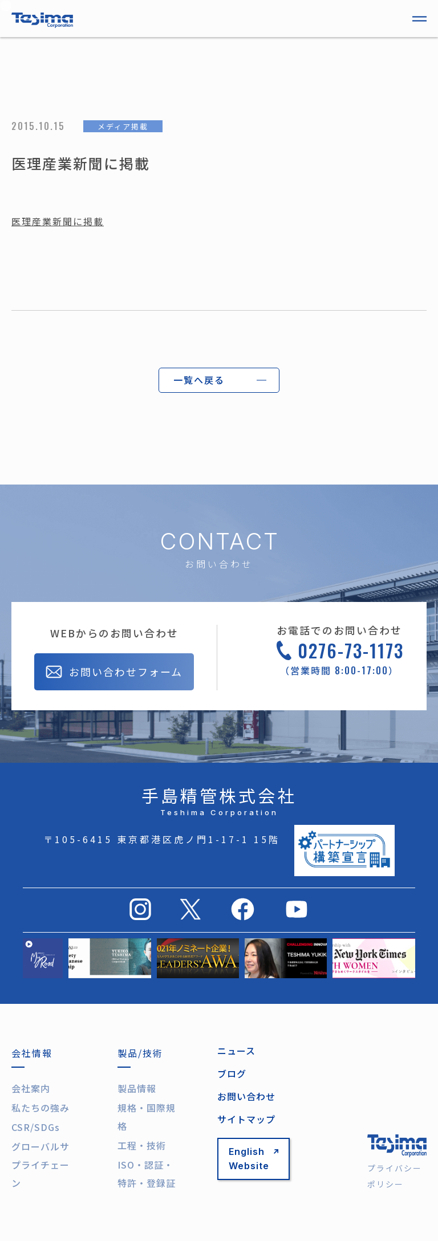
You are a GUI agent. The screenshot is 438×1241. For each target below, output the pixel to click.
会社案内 (30, 1088)
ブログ (231, 1073)
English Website (253, 1158)
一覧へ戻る (199, 379)
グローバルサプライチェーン (40, 1165)
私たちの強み (40, 1107)
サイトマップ (246, 1119)
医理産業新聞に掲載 (57, 221)
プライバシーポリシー (394, 1176)
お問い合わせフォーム (114, 673)
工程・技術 (141, 1145)
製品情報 (136, 1088)
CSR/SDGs (35, 1127)
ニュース (236, 1050)
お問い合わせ (246, 1096)
